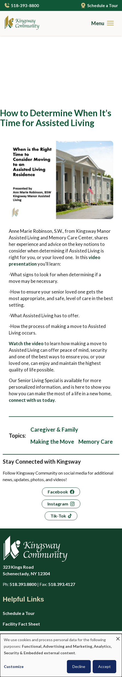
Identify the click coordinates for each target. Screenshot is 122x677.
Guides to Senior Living (26, 628)
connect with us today (32, 341)
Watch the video (26, 284)
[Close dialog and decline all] (118, 637)
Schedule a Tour (102, 5)
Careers (11, 575)
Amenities (13, 618)
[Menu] (104, 23)
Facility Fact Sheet (21, 564)
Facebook (58, 432)
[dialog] (61, 655)
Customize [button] (14, 666)
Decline (78, 666)
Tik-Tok (58, 456)
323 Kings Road (55, 511)
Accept (104, 666)
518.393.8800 (23, 525)
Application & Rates (23, 586)
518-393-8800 (25, 5)
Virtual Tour (15, 607)
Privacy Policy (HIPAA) (25, 596)
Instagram (57, 444)
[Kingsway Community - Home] (20, 23)
